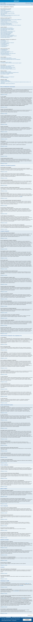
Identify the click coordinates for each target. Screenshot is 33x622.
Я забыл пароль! (3, 14)
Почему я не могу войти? (4, 12)
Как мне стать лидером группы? (5, 52)
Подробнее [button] (14, 620)
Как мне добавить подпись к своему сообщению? (7, 29)
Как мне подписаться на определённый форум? (7, 73)
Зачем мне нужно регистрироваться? (5, 9)
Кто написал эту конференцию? (5, 80)
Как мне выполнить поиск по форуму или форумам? (7, 65)
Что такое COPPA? (3, 10)
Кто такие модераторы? (4, 50)
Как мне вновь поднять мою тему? (5, 37)
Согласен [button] (27, 619)
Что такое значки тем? (3, 46)
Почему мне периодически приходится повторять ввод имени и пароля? (10, 15)
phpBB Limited (27, 583)
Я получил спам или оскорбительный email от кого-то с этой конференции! (10, 59)
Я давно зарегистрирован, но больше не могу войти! (7, 13)
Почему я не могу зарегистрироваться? (6, 11)
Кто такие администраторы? (4, 49)
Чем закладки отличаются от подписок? (6, 71)
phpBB (21, 196)
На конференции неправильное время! (6, 20)
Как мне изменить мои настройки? (5, 18)
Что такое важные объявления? (5, 43)
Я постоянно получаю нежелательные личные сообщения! (8, 58)
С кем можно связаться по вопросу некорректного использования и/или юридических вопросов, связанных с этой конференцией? (16, 82)
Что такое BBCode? (3, 40)
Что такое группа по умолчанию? (5, 54)
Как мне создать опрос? (4, 30)
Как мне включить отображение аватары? (6, 23)
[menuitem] (5, 3)
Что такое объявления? (4, 44)
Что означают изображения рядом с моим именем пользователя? (9, 22)
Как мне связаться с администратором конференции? (8, 83)
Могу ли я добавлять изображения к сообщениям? (7, 42)
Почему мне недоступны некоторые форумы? (7, 32)
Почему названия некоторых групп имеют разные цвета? (8, 53)
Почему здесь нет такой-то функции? (5, 81)
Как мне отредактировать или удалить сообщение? (7, 28)
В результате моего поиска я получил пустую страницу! (8, 67)
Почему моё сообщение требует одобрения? (6, 36)
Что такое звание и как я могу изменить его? (6, 24)
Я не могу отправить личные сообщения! (6, 57)
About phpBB (21, 585)
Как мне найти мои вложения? (5, 77)
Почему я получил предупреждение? (5, 34)
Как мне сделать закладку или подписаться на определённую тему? (10, 72)
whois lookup (23, 598)
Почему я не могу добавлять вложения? (6, 33)
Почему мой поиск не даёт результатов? (6, 66)
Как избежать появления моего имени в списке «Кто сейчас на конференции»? (11, 19)
